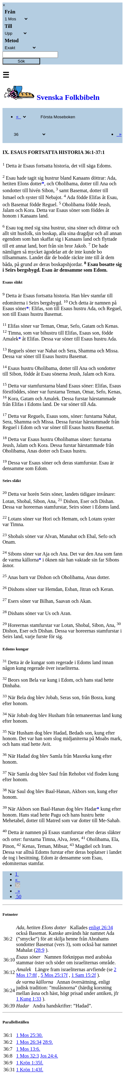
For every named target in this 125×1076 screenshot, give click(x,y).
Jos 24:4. (49, 1055)
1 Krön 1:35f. (29, 1062)
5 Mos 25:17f (54, 975)
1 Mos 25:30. (29, 1035)
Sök (21, 61)
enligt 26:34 (101, 927)
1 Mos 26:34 (28, 1042)
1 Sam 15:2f (83, 975)
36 (17, 885)
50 (18, 896)
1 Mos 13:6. (28, 1049)
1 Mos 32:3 (27, 1055)
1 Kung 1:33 (28, 999)
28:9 (39, 950)
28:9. (48, 1042)
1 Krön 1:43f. (29, 1069)
